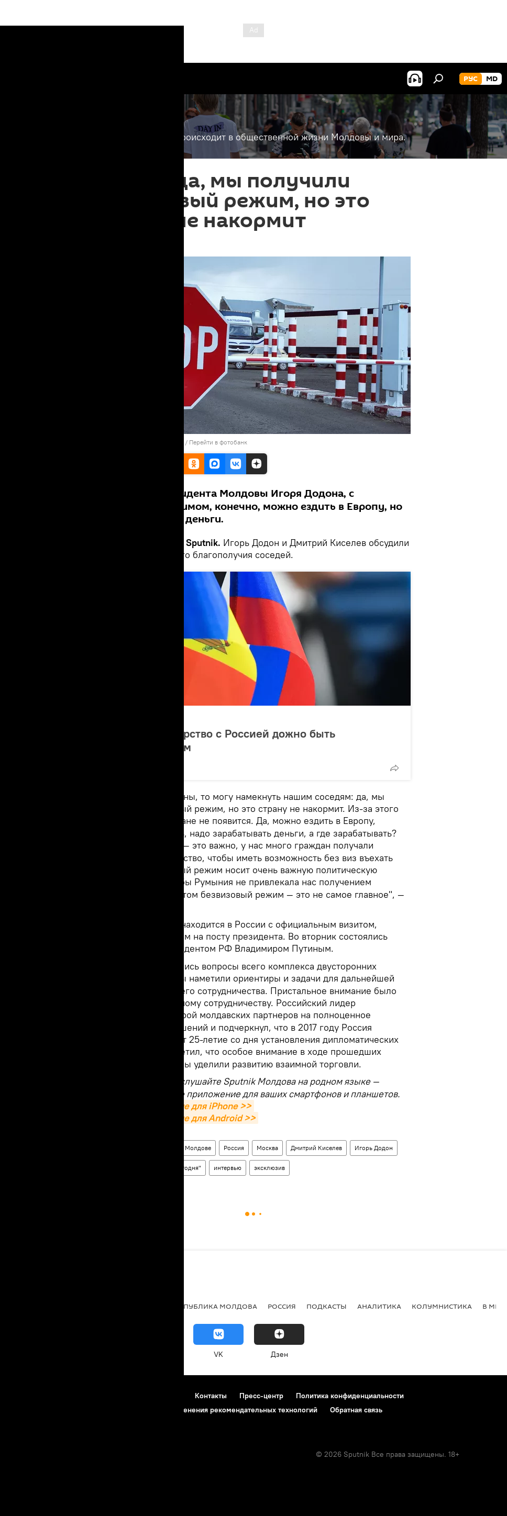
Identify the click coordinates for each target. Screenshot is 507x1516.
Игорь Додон (374, 1148)
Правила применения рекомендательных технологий (226, 1409)
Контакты (211, 1395)
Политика (129, 716)
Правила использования (100, 1395)
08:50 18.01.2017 (124, 243)
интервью (227, 1168)
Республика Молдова (214, 1306)
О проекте (28, 1395)
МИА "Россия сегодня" (168, 1168)
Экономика (85, 1306)
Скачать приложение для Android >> (177, 1118)
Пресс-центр (261, 1395)
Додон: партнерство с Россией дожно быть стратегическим (221, 740)
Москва (267, 1148)
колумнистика (442, 1306)
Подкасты (326, 1306)
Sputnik (112, 1168)
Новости (154, 1148)
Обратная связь (356, 1409)
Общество (115, 1148)
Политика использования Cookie (66, 1409)
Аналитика (379, 1306)
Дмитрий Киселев (316, 1148)
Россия (234, 1148)
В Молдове (195, 1148)
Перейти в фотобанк (218, 442)
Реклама (167, 1395)
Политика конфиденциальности (350, 1395)
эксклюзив (269, 1168)
